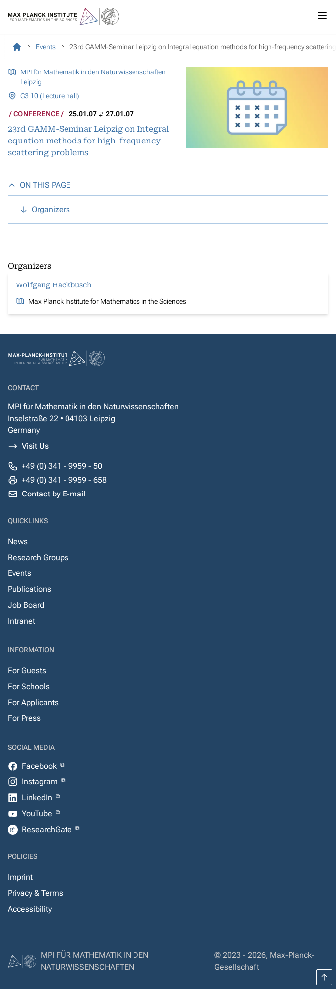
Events (19, 573)
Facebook (40, 766)
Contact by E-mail (53, 493)
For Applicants (33, 702)
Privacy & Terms (35, 893)
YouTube (38, 813)
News (18, 541)
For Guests (27, 670)
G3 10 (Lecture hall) (49, 96)
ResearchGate (48, 829)
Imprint (20, 877)
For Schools (29, 686)
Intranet (21, 621)
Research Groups (38, 557)
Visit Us (35, 446)
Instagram (41, 781)
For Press (24, 718)
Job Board (26, 605)
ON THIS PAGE (39, 185)
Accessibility (30, 909)
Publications (29, 589)
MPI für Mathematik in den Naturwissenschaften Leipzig (93, 77)
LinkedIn (38, 797)
